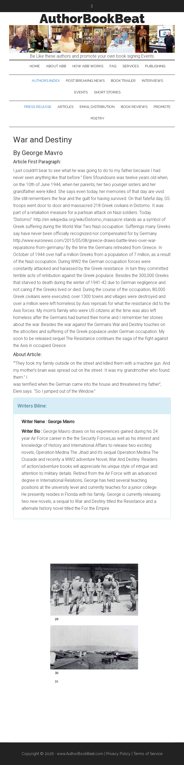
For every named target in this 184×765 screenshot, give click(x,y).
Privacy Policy (118, 754)
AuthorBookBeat (92, 18)
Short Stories (107, 92)
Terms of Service (147, 754)
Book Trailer (123, 81)
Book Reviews (134, 107)
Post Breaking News (85, 81)
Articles (65, 107)
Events (81, 92)
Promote (162, 107)
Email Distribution (97, 107)
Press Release (37, 107)
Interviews (152, 81)
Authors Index (46, 81)
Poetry (97, 118)
